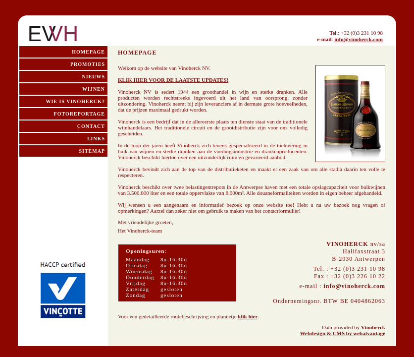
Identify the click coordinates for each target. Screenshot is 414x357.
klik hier (248, 316)
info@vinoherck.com (358, 39)
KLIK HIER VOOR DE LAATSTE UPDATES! (173, 80)
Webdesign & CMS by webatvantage (342, 333)
